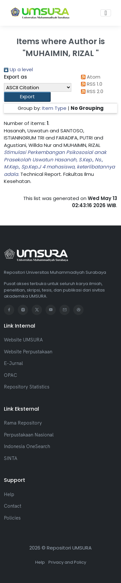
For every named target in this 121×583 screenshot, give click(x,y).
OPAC (10, 375)
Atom (90, 76)
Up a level (18, 69)
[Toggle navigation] (105, 12)
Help (9, 494)
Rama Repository (23, 423)
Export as (15, 76)
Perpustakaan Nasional (29, 435)
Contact (12, 506)
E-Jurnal (13, 363)
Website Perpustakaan (28, 352)
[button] (27, 97)
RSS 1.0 (91, 84)
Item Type (54, 108)
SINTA (10, 458)
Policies (12, 518)
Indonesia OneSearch (27, 446)
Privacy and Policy (67, 562)
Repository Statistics (26, 387)
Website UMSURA (23, 340)
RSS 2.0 (91, 91)
